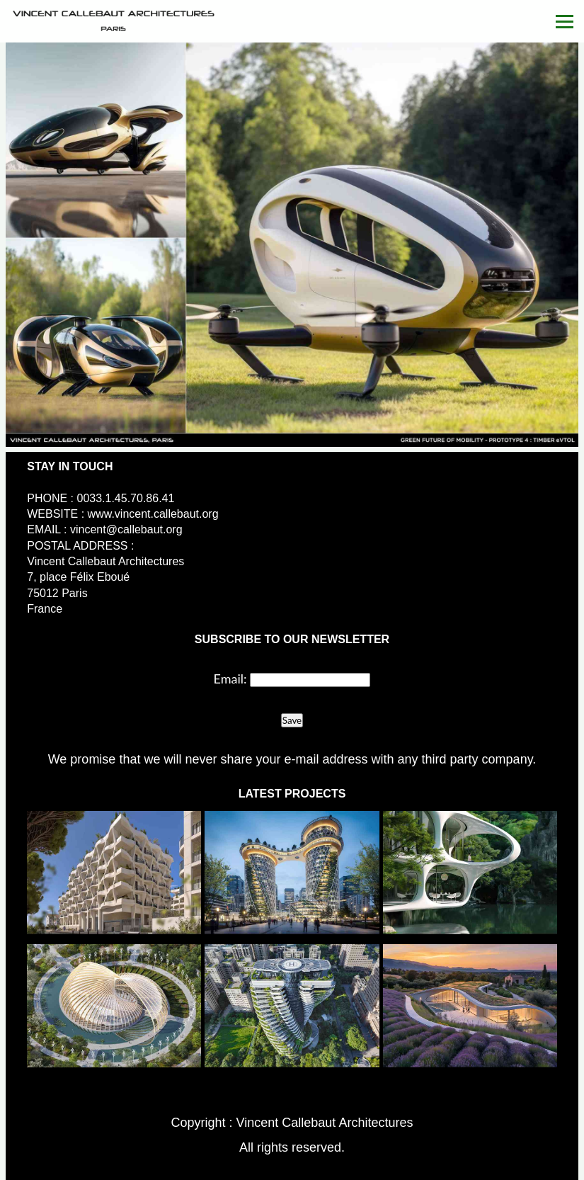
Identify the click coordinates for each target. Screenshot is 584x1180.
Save (292, 720)
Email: (230, 678)
